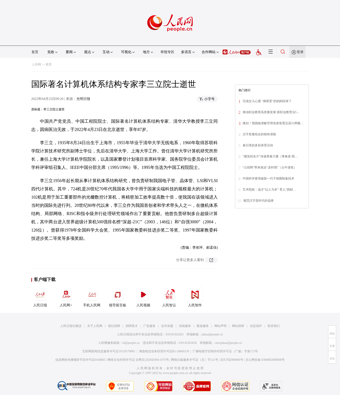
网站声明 (220, 326)
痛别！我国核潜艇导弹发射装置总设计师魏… (273, 123)
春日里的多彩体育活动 (258, 145)
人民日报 (40, 297)
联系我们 (274, 326)
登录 (300, 52)
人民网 (36, 64)
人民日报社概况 (71, 326)
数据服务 (203, 326)
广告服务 (149, 326)
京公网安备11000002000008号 (265, 359)
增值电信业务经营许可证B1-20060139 (164, 351)
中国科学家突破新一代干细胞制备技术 (268, 178)
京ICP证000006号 (231, 359)
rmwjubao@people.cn (228, 342)
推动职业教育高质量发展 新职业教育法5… (271, 112)
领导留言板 (117, 297)
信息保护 (256, 326)
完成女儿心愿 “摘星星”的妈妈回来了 (267, 101)
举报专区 (167, 52)
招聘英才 (132, 326)
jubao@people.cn (212, 334)
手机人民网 (91, 297)
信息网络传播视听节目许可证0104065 (80, 359)
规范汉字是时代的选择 (258, 200)
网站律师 (238, 326)
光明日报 (83, 99)
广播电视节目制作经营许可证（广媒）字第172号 (225, 351)
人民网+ (66, 297)
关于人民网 (94, 326)
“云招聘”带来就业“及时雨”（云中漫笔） (270, 167)
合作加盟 (167, 326)
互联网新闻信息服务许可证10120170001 (108, 351)
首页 (34, 52)
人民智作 (195, 297)
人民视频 (143, 297)
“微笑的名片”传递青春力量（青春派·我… (270, 156)
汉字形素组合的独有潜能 (259, 134)
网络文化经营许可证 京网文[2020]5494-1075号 (138, 359)
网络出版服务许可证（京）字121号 (194, 359)
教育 (49, 64)
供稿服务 (185, 326)
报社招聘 (114, 326)
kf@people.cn (131, 342)
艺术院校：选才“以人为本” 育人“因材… (269, 189)
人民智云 (169, 297)
